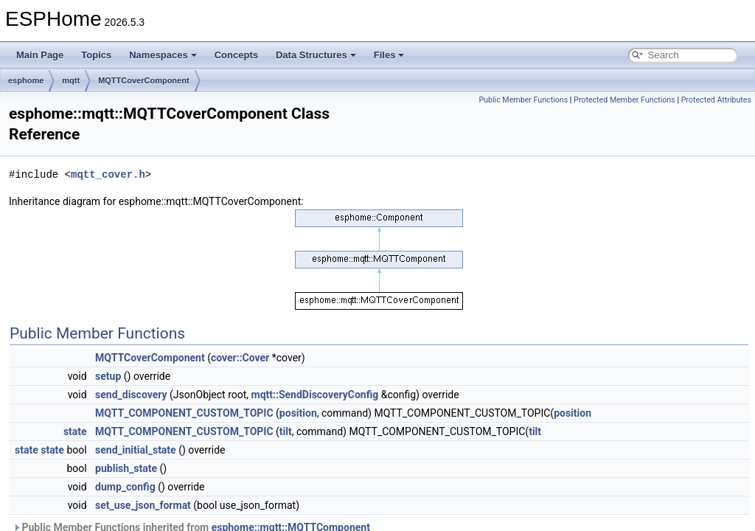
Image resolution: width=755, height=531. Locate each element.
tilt (285, 431)
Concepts (236, 54)
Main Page (39, 54)
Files (389, 54)
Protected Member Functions (624, 100)
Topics (96, 54)
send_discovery (131, 394)
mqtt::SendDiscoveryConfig (315, 394)
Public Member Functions (523, 100)
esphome (26, 80)
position (298, 413)
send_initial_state (135, 450)
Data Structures (316, 54)
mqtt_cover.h (108, 174)
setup (108, 376)
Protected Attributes (716, 100)
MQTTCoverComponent (143, 80)
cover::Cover (240, 358)
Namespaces (163, 54)
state (75, 431)
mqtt (71, 80)
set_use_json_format (143, 505)
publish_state (126, 468)
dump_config (125, 487)
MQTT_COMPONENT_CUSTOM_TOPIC (184, 413)
